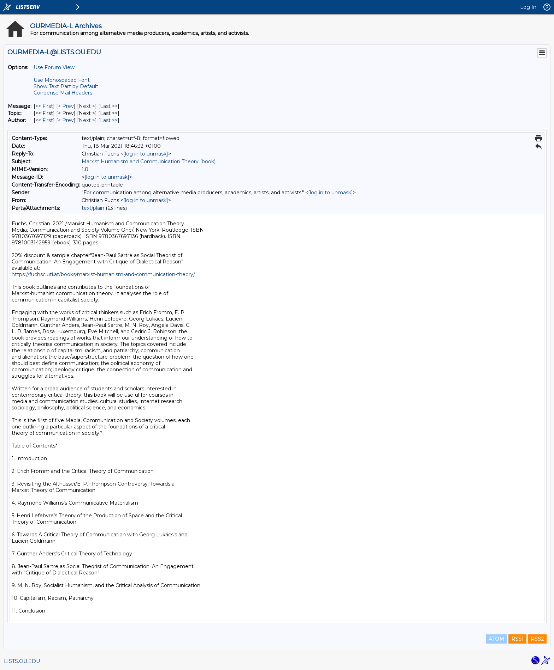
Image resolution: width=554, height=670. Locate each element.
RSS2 (537, 639)
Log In (528, 7)
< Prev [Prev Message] (66, 106)
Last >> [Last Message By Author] (109, 120)
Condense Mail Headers (63, 93)
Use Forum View (54, 67)
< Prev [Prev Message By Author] (66, 120)
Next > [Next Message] (87, 106)
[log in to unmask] (145, 154)
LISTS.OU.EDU (22, 661)
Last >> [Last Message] (109, 106)
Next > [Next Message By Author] (87, 120)
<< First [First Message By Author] (44, 120)
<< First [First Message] (44, 106)
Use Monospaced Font (62, 80)
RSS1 (517, 639)
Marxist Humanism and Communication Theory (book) (149, 161)
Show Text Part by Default (66, 86)
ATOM (496, 639)
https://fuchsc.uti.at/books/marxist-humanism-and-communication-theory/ (103, 274)
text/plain (93, 208)
